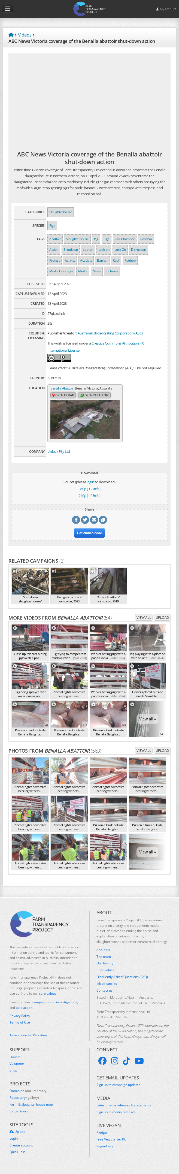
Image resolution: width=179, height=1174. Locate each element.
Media (82, 271)
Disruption (138, 249)
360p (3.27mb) (90, 493)
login (90, 486)
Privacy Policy (20, 1020)
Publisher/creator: (62, 333)
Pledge (101, 1137)
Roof (116, 260)
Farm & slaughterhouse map (31, 1109)
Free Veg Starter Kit (111, 1144)
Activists (86, 260)
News (97, 271)
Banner (102, 260)
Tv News (112, 271)
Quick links (18, 1156)
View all (143, 621)
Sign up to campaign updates (118, 1089)
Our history (104, 967)
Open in (63, 400)
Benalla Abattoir (62, 388)
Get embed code (89, 537)
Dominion (28, 1095)
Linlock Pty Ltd (58, 456)
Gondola (146, 239)
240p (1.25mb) (90, 499)
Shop (13, 1075)
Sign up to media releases (116, 1116)
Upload (162, 621)
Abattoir (55, 239)
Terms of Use (20, 1027)
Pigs (52, 225)
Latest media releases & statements (123, 1109)
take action (24, 1012)
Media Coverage (61, 271)
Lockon (88, 249)
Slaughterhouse (60, 212)
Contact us (104, 995)
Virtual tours (19, 1115)
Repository (24, 1102)
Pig (96, 239)
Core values (105, 974)
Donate (15, 1061)
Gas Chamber (125, 239)
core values (47, 997)
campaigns (40, 1006)
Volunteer (17, 1068)
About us (103, 954)
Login (14, 1143)
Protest (54, 260)
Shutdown (70, 249)
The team (103, 961)
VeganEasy (104, 1150)
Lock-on (104, 249)
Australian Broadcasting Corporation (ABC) (110, 333)
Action (53, 249)
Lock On (120, 249)
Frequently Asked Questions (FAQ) (122, 981)
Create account (21, 1150)
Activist (70, 260)
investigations (66, 1006)
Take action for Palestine (28, 1039)
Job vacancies (106, 988)
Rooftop (130, 260)
